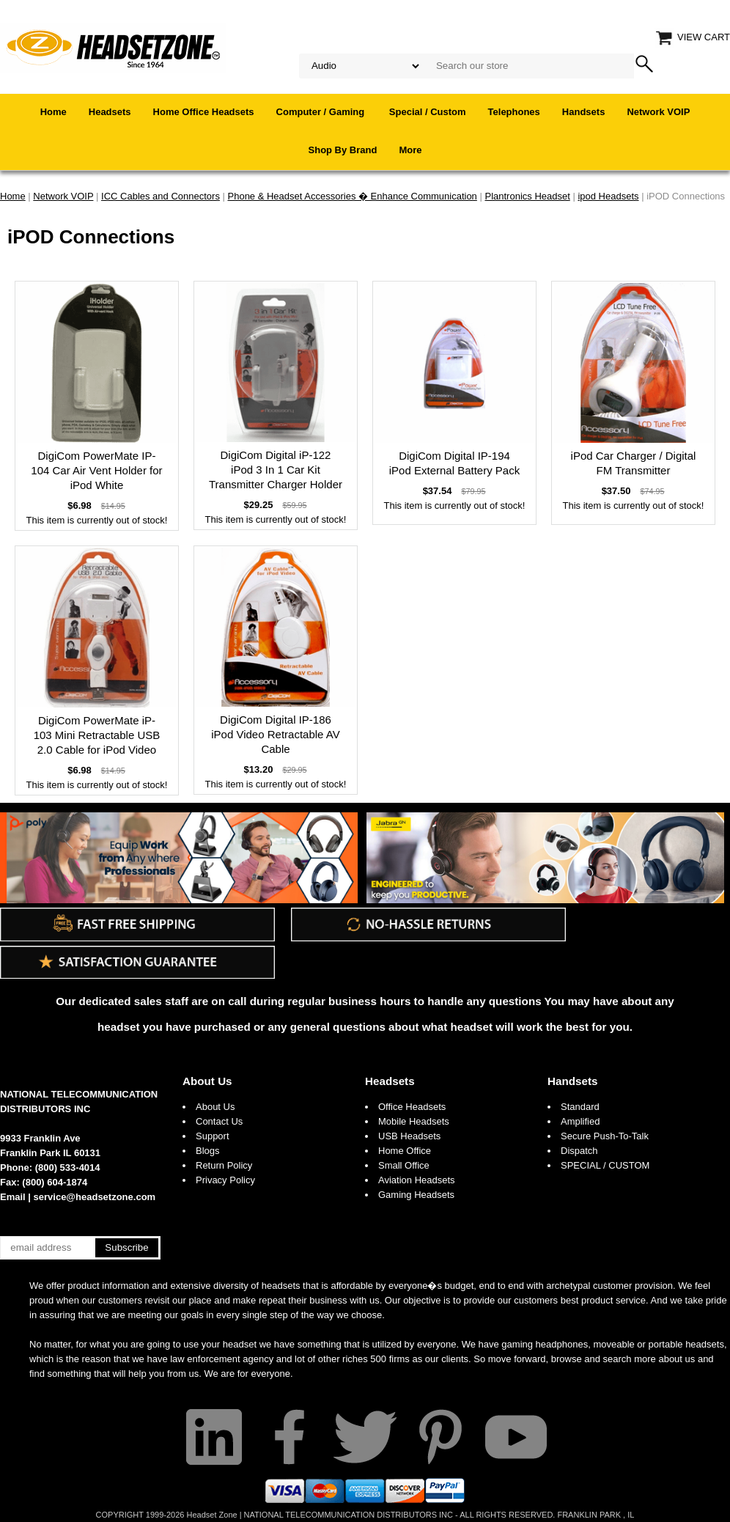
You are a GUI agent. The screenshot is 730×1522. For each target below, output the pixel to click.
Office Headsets (412, 1106)
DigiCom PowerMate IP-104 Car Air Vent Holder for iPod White (96, 470)
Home (53, 111)
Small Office (403, 1165)
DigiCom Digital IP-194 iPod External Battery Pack (454, 463)
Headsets (110, 111)
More (410, 149)
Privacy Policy (225, 1179)
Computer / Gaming (321, 111)
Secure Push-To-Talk (605, 1136)
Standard (580, 1106)
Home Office (404, 1150)
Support (212, 1136)
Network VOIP (658, 111)
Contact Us (219, 1121)
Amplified (580, 1121)
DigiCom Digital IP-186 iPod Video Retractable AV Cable (275, 734)
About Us (207, 1081)
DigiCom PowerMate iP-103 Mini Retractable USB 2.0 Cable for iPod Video (97, 735)
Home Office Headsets (203, 111)
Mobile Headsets (413, 1121)
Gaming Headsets (416, 1194)
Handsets (583, 111)
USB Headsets (409, 1136)
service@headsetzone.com (95, 1196)
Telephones (514, 111)
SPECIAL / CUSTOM (605, 1165)
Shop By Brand (343, 149)
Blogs (208, 1150)
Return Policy (224, 1165)
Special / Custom (427, 111)
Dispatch (579, 1150)
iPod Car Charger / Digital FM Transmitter (633, 463)
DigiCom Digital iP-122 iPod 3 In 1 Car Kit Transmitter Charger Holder (275, 469)
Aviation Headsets (416, 1179)
